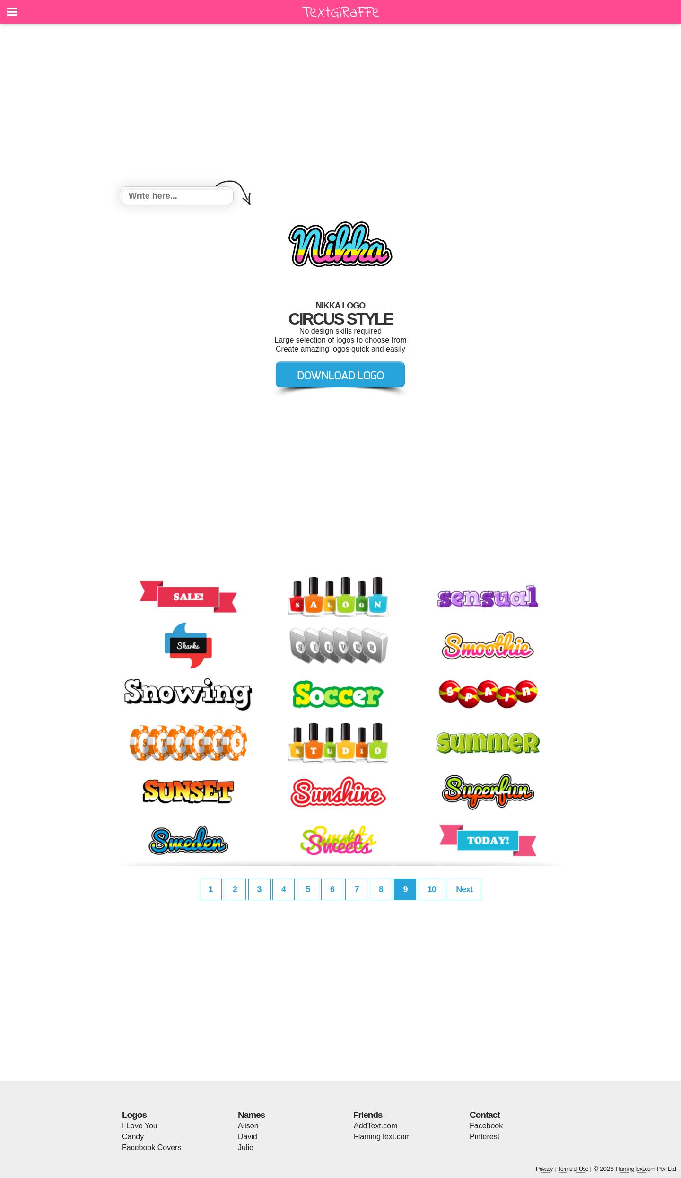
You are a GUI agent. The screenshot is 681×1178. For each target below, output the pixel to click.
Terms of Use (573, 1168)
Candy (133, 1137)
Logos (134, 1115)
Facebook (486, 1126)
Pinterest (484, 1137)
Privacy (544, 1168)
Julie (245, 1147)
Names (251, 1115)
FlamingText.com (382, 1137)
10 (432, 889)
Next (464, 889)
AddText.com (375, 1126)
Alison (248, 1126)
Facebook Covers (151, 1147)
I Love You (139, 1126)
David (247, 1137)
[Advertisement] (340, 106)
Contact (485, 1115)
